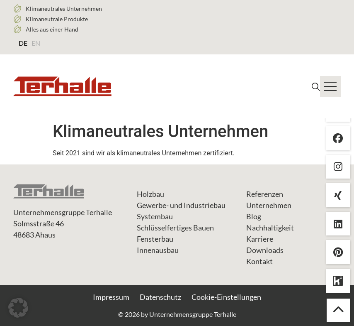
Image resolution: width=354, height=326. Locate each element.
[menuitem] (23, 43)
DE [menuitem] (23, 43)
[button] (18, 307)
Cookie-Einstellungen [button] (226, 296)
